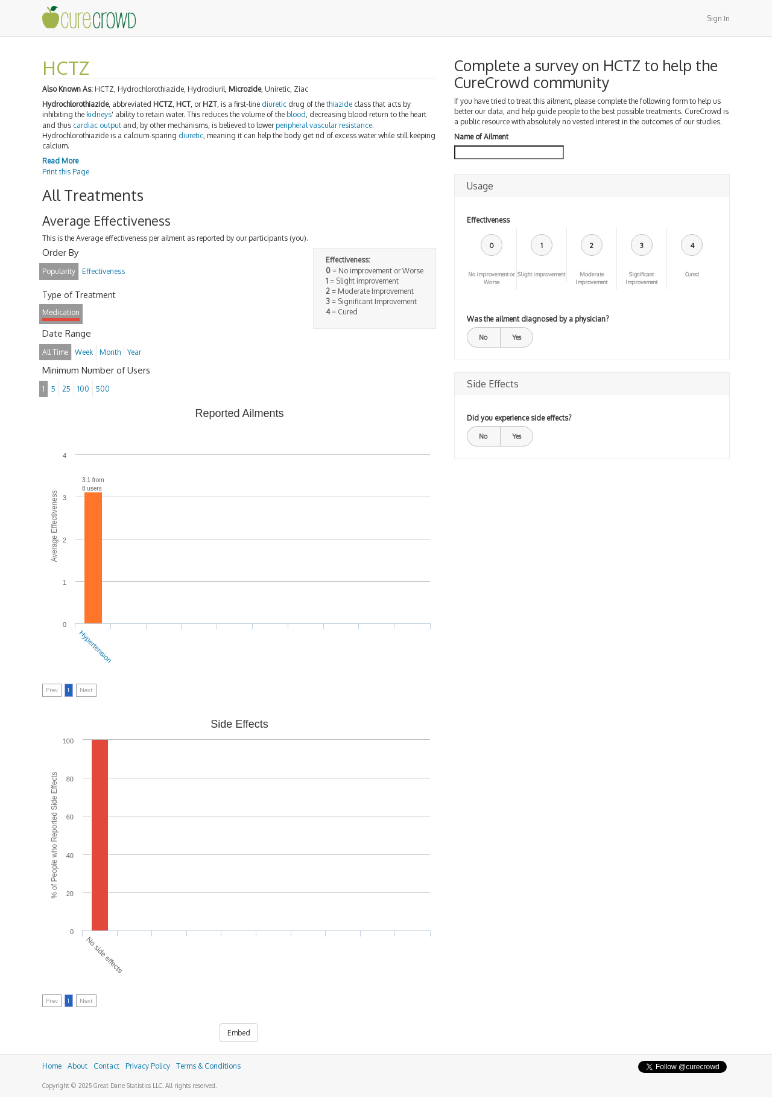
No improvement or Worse (491, 278)
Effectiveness (488, 219)
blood (296, 114)
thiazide (339, 104)
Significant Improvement (641, 278)
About (77, 1065)
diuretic (274, 104)
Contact (106, 1065)
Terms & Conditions (208, 1065)
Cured (692, 274)
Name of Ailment (481, 136)
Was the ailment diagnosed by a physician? (538, 318)
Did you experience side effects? (519, 417)
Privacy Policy (147, 1065)
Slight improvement (541, 274)
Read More (60, 160)
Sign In (718, 18)
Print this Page (65, 171)
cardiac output (97, 125)
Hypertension (96, 646)
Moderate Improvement (591, 278)
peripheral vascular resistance (324, 125)
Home (52, 1065)
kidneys (99, 114)
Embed (238, 1032)
